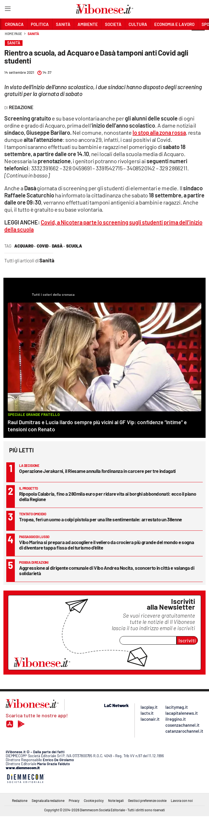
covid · (43, 245)
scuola (74, 245)
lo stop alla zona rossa (159, 132)
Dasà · (58, 245)
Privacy (74, 800)
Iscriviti (187, 640)
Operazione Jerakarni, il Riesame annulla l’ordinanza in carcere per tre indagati (97, 471)
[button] (198, 37)
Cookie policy (94, 800)
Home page (13, 34)
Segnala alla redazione (48, 800)
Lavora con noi (182, 800)
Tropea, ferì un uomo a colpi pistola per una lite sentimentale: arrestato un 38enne (100, 519)
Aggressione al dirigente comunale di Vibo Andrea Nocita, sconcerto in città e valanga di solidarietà (106, 570)
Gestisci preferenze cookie (147, 800)
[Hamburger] (7, 10)
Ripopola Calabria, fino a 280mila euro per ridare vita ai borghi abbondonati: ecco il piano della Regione (107, 496)
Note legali (116, 800)
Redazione (19, 800)
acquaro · (24, 245)
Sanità (33, 34)
